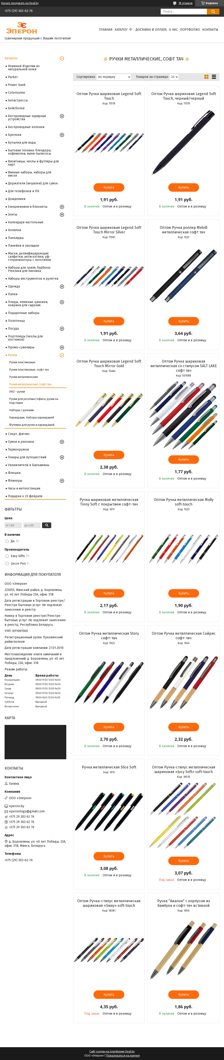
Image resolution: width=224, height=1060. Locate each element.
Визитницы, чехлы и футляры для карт (33, 163)
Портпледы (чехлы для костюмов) (25, 337)
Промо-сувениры (21, 347)
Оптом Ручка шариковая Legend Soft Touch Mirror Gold (109, 363)
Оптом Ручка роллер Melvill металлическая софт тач (183, 229)
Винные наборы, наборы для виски (29, 174)
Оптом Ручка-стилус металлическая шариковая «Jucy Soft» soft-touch (183, 769)
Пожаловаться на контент (123, 1055)
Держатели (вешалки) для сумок (33, 183)
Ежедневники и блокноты (27, 207)
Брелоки (14, 135)
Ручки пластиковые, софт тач (29, 369)
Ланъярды (16, 238)
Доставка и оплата (151, 30)
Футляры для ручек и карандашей (31, 424)
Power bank (17, 85)
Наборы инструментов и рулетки (33, 279)
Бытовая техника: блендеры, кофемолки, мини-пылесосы (29, 152)
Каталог (121, 30)
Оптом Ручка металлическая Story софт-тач (109, 635)
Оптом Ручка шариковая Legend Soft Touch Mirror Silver (109, 229)
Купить (109, 187)
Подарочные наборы (23, 313)
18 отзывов (186, 3)
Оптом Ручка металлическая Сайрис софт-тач (184, 635)
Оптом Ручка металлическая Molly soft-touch (183, 501)
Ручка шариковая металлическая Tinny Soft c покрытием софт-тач (109, 501)
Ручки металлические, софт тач (30, 384)
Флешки (14, 473)
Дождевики (16, 199)
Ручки (12, 355)
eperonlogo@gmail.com (27, 811)
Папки (12, 294)
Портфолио (190, 30)
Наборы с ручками (21, 410)
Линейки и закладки (23, 246)
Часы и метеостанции (24, 488)
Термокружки (18, 449)
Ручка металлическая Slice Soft (109, 767)
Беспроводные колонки (26, 127)
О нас (173, 30)
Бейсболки (16, 108)
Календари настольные (25, 222)
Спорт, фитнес (19, 434)
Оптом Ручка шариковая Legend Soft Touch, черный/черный (183, 96)
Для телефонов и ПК (23, 191)
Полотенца (16, 321)
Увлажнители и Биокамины (28, 465)
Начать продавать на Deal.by (20, 3)
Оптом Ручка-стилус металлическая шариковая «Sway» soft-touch (109, 903)
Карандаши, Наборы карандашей (31, 417)
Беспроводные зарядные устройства (27, 117)
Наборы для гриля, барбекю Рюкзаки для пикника (29, 269)
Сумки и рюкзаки (21, 442)
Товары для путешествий (27, 457)
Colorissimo (16, 93)
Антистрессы (18, 100)
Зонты (12, 214)
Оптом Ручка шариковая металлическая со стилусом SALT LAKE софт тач (183, 366)
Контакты (210, 30)
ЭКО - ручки (17, 391)
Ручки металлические (23, 377)
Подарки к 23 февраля (25, 496)
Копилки (14, 230)
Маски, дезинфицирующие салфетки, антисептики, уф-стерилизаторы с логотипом (29, 256)
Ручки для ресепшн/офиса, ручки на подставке (33, 400)
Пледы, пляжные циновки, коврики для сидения (28, 303)
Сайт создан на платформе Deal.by (112, 1051)
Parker (13, 77)
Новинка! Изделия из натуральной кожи (24, 67)
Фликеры (15, 481)
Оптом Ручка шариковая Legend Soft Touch (109, 96)
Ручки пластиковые (22, 362)
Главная (105, 30)
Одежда (14, 286)
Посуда (13, 329)
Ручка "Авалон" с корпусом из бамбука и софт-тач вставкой (183, 903)
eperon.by (16, 806)
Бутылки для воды (22, 143)
